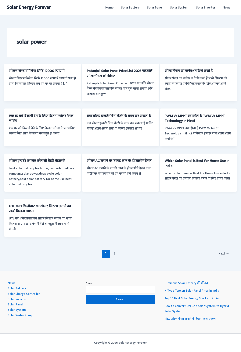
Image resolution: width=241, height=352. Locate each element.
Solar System (182, 7)
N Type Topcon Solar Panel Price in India (192, 290)
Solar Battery (135, 7)
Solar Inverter (207, 7)
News (227, 7)
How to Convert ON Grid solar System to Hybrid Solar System (197, 308)
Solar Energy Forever (29, 7)
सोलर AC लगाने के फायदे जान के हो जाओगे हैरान (117, 163)
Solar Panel (159, 7)
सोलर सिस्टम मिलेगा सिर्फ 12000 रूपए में (38, 71)
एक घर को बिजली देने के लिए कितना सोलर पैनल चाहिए (39, 118)
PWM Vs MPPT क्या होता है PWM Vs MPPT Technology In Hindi (198, 118)
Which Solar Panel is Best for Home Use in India (197, 163)
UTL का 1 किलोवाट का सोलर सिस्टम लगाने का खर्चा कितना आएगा (41, 208)
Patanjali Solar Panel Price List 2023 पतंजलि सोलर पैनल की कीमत (116, 73)
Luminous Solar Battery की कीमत (186, 283)
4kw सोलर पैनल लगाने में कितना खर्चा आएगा (191, 318)
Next (223, 253)
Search (90, 283)
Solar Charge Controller (24, 293)
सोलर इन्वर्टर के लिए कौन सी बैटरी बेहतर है (39, 161)
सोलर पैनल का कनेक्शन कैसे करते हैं (190, 71)
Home (116, 7)
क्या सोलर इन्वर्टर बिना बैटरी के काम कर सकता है (119, 118)
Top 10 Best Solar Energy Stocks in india (192, 298)
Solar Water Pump (20, 314)
